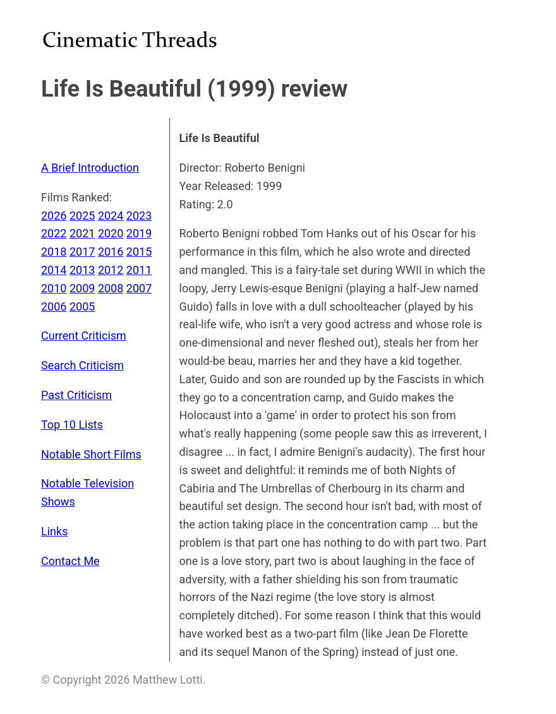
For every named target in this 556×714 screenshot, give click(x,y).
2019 (139, 233)
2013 (82, 270)
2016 (110, 251)
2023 (139, 215)
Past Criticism (76, 395)
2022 (53, 233)
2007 (139, 288)
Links (54, 531)
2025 (82, 215)
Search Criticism (82, 365)
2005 (82, 306)
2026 (53, 215)
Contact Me (70, 561)
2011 (139, 270)
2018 (53, 251)
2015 (139, 251)
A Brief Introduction (90, 167)
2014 (53, 270)
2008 (110, 288)
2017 (82, 251)
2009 (82, 288)
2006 (53, 306)
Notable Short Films (91, 454)
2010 (53, 288)
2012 (110, 270)
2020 (110, 233)
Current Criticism (83, 335)
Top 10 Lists (72, 424)
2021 (82, 233)
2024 (110, 215)
